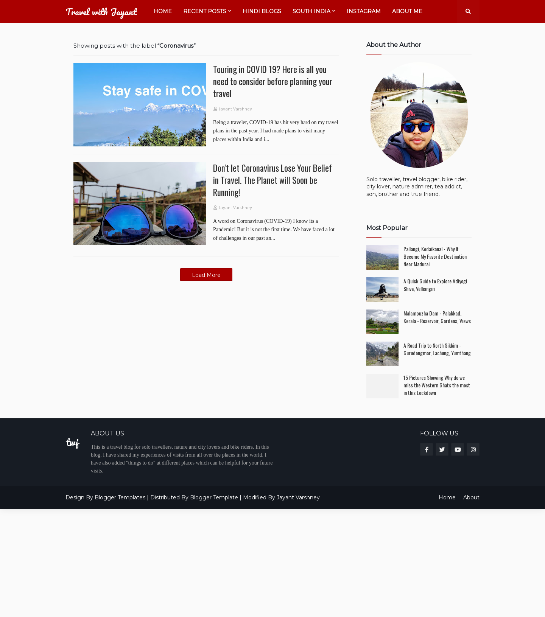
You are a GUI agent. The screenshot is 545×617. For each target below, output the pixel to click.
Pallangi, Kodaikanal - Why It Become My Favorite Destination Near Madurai (435, 256)
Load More (206, 275)
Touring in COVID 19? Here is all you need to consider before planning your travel (272, 81)
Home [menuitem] (163, 11)
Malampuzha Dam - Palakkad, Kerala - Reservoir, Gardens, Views (437, 316)
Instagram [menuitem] (364, 11)
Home (447, 497)
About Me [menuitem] (407, 11)
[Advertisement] (227, 562)
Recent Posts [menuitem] (204, 11)
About (471, 497)
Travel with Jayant (101, 11)
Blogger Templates (120, 497)
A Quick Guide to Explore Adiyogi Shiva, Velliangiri (435, 284)
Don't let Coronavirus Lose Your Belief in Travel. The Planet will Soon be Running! (272, 180)
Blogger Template (214, 497)
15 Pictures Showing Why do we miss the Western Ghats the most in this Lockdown (436, 385)
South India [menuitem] (311, 11)
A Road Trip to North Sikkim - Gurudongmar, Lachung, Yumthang (437, 349)
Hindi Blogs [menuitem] (262, 11)
